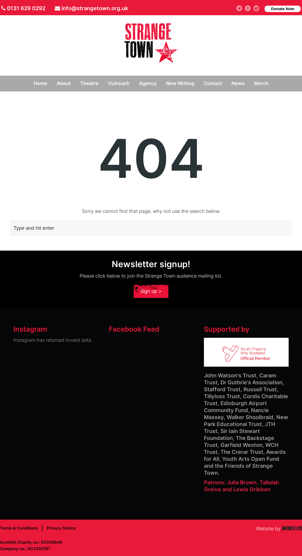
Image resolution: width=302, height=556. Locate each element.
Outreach (119, 83)
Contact (213, 83)
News (238, 83)
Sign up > (151, 291)
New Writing (180, 83)
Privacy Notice (61, 528)
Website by (279, 528)
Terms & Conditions (19, 528)
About (64, 83)
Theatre (89, 83)
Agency (148, 83)
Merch (261, 83)
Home (40, 83)
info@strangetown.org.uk (94, 8)
